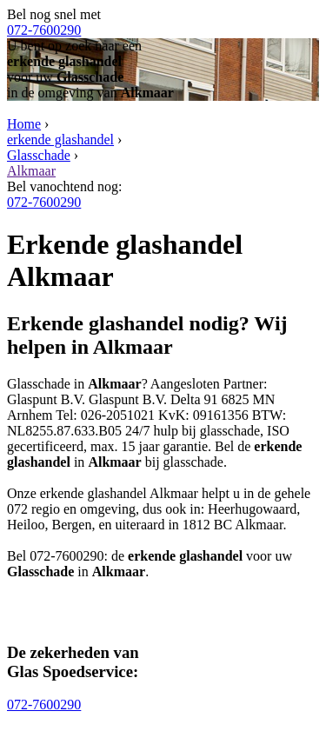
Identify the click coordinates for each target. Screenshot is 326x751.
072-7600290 (44, 30)
